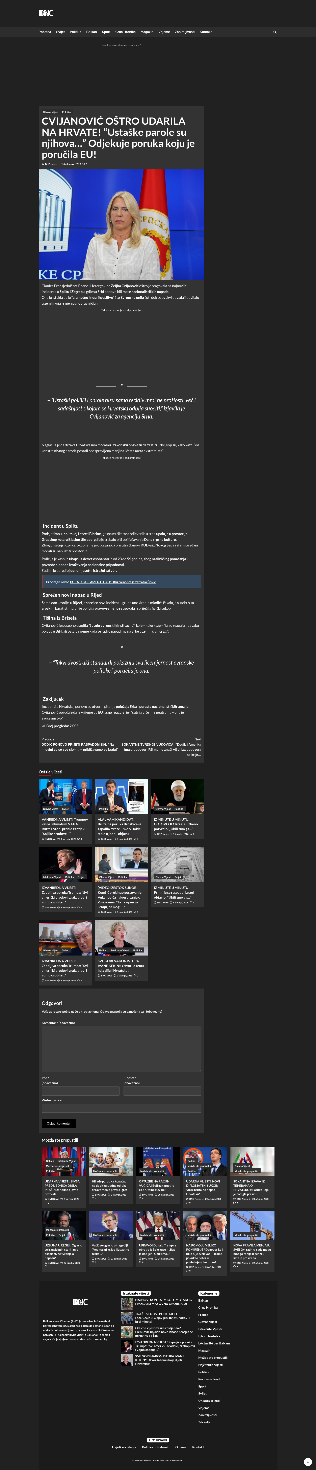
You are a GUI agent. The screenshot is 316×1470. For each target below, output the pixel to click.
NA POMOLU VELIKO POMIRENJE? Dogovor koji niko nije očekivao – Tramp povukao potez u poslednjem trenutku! (204, 1253)
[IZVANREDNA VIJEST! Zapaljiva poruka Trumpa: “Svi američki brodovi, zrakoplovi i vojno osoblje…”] (65, 864)
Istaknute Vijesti (210, 1329)
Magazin (147, 32)
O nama (180, 1447)
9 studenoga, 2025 (71, 164)
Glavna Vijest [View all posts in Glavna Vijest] (50, 112)
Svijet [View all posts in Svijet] (65, 809)
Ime (50, 1080)
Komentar (58, 1023)
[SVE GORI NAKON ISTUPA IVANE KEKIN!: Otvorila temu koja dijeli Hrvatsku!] (121, 938)
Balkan (91, 32)
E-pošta (132, 1080)
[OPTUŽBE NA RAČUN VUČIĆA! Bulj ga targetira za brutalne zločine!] (158, 1161)
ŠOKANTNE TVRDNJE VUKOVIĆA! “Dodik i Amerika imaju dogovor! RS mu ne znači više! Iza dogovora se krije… (161, 747)
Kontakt (206, 32)
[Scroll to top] (308, 1462)
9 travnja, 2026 (68, 839)
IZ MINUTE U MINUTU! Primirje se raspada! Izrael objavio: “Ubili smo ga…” (174, 892)
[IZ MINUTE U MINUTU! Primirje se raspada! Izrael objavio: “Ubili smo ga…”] (177, 864)
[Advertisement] (72, 77)
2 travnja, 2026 (71, 1199)
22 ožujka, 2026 (260, 1263)
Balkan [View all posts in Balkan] (103, 950)
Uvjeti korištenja (124, 1447)
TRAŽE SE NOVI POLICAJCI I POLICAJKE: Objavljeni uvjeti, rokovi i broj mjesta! (162, 1317)
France (203, 1314)
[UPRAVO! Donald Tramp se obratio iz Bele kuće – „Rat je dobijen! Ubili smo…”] (158, 1225)
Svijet (60, 32)
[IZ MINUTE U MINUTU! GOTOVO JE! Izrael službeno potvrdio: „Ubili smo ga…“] (177, 796)
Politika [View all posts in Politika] (66, 112)
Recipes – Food (209, 1379)
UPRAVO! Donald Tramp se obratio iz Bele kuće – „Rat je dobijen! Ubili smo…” (157, 1249)
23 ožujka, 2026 (213, 1267)
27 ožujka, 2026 (72, 1263)
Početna (45, 32)
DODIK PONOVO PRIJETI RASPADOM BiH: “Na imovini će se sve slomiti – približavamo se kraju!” (82, 744)
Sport (106, 32)
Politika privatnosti (155, 1447)
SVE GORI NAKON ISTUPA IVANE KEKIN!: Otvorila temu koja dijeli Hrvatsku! (121, 966)
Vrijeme (164, 32)
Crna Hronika (125, 32)
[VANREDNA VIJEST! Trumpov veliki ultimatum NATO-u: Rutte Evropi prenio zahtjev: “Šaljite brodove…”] (65, 796)
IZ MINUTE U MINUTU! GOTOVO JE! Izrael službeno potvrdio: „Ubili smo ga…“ (176, 824)
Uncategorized (209, 1400)
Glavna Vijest (207, 1322)
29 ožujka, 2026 (166, 1195)
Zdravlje (204, 1422)
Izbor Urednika (209, 1336)
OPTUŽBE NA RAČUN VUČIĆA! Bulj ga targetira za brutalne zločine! (157, 1185)
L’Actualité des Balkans (214, 1343)
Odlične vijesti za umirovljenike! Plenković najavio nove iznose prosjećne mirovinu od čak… (164, 1331)
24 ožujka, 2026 (166, 1259)
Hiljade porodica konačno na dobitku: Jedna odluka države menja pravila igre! (109, 1185)
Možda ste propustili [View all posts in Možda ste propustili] (58, 1166)
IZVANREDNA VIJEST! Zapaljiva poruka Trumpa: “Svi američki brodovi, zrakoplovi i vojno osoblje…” (165, 1345)
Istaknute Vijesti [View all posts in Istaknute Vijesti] (52, 877)
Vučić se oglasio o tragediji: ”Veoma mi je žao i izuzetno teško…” (110, 1249)
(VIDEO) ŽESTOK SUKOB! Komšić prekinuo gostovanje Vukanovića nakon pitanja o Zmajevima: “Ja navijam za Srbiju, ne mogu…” (119, 897)
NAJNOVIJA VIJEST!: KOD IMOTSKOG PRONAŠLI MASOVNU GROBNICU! (163, 1301)
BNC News (50, 164)
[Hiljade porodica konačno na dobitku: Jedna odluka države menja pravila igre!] (111, 1161)
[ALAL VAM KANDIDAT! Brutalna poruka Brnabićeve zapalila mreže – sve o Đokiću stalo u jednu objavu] (121, 796)
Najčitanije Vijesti (210, 1365)
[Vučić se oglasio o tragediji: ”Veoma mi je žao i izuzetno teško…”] (111, 1225)
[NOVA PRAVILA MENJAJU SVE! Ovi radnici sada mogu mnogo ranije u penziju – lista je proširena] (252, 1225)
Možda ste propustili (213, 1357)
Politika (75, 32)
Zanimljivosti (185, 32)
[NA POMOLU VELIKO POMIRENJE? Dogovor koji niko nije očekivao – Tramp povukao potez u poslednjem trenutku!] (205, 1225)
